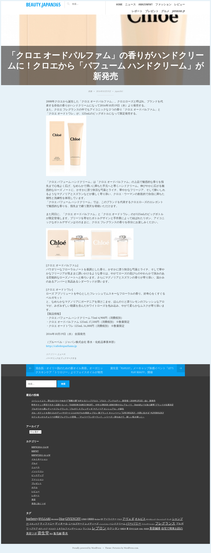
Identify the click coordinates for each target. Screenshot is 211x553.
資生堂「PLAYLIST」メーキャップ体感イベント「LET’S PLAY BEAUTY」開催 (141, 370)
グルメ (165, 11)
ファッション (163, 4)
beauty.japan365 (43, 4)
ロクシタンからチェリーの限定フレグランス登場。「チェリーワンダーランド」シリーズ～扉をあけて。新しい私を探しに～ (88, 416)
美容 (33, 499)
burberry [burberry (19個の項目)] (32, 519)
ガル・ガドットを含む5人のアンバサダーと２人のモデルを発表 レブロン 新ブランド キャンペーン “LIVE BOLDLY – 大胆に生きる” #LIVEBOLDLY (97, 412)
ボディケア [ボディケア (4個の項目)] (43, 528)
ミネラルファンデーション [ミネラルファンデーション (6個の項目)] (69, 528)
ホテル (34, 487)
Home (119, 4)
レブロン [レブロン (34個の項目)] (99, 528)
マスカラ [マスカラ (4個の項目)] (52, 528)
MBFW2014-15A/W (40, 447)
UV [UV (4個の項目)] (102, 519)
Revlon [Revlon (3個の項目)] (97, 519)
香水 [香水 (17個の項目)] (65, 533)
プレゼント (152, 11)
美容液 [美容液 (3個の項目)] (146, 529)
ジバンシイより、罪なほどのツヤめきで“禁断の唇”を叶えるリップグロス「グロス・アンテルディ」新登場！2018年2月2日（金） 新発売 (93, 400)
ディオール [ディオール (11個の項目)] (61, 523)
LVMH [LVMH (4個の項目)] (84, 519)
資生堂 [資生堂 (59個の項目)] (43, 532)
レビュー (179, 4)
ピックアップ (37, 475)
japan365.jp (178, 11)
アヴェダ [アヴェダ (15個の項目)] (128, 519)
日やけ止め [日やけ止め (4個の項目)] (133, 528)
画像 (90, 91)
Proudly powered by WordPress (86, 548)
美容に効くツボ (38, 503)
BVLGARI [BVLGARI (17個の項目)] (44, 519)
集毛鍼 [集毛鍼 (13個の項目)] (57, 533)
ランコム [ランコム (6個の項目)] (87, 528)
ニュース (130, 4)
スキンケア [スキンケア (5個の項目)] (34, 523)
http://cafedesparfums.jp (61, 346)
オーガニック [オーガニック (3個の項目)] (151, 519)
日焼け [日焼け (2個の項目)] (141, 529)
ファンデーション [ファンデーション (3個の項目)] (148, 524)
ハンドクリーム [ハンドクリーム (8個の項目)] (117, 523)
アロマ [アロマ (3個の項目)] (119, 519)
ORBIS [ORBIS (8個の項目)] (90, 518)
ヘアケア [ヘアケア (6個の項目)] (33, 528)
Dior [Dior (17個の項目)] (62, 519)
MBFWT (35, 451)
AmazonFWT (145, 4)
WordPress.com (131, 548)
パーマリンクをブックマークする (61, 358)
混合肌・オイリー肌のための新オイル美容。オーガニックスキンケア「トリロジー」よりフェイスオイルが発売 (69, 370)
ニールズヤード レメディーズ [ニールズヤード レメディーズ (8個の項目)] (83, 523)
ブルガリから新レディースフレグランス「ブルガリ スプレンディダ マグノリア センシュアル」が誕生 (77, 408)
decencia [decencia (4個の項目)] (54, 519)
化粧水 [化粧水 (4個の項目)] (123, 528)
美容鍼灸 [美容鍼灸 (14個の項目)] (155, 528)
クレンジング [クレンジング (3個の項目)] (161, 519)
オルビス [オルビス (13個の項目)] (140, 519)
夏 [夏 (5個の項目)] (127, 528)
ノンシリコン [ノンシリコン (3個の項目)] (104, 524)
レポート (137, 11)
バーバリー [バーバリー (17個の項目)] (133, 523)
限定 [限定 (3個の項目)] (51, 534)
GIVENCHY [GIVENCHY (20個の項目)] (73, 519)
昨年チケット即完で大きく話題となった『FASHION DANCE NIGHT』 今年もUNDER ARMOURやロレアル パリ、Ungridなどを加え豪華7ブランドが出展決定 (102, 404)
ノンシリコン (37, 471)
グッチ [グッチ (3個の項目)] (169, 519)
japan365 (119, 91)
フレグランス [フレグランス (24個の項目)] (165, 523)
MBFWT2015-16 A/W (40, 455)
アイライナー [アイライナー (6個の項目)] (110, 518)
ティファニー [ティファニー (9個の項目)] (47, 523)
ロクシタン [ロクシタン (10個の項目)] (113, 528)
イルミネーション (39, 459)
